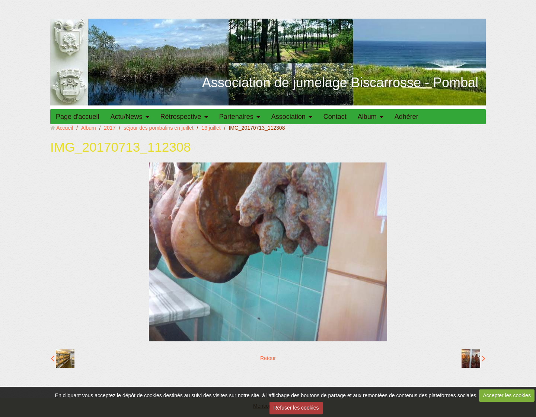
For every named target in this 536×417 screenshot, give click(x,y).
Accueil (64, 128)
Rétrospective (180, 116)
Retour (268, 358)
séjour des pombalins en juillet (159, 128)
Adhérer (406, 116)
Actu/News (127, 116)
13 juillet (210, 128)
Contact (335, 116)
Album (367, 116)
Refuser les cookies (296, 408)
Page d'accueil (77, 116)
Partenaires (236, 116)
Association (288, 116)
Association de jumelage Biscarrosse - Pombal (340, 82)
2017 (109, 128)
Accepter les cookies (507, 395)
